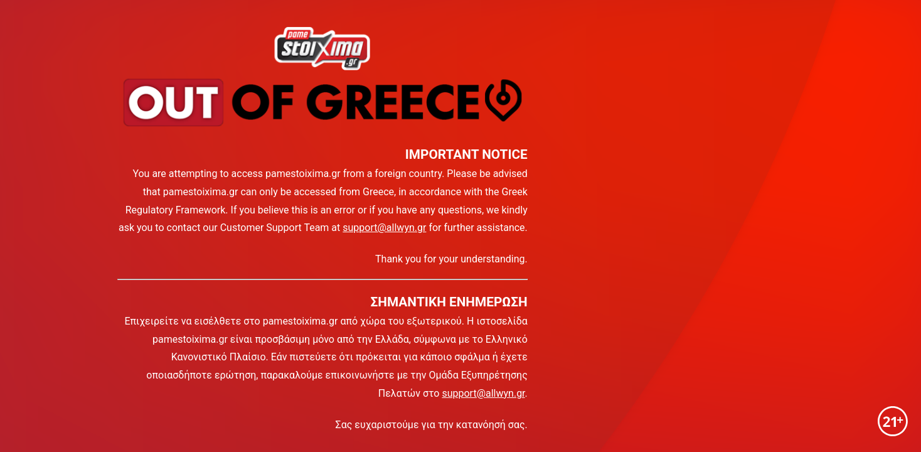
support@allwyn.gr (384, 228)
